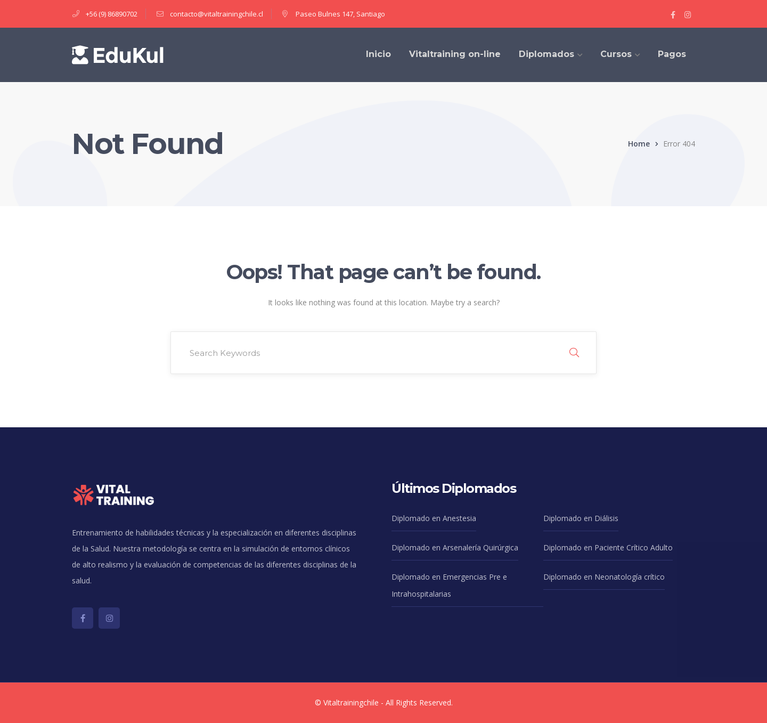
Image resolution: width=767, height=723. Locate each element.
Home (639, 144)
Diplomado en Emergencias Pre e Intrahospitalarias (449, 585)
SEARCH (574, 353)
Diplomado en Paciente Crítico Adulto (608, 547)
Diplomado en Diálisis (580, 518)
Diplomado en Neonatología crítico (604, 577)
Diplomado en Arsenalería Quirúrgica (454, 547)
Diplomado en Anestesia (433, 518)
